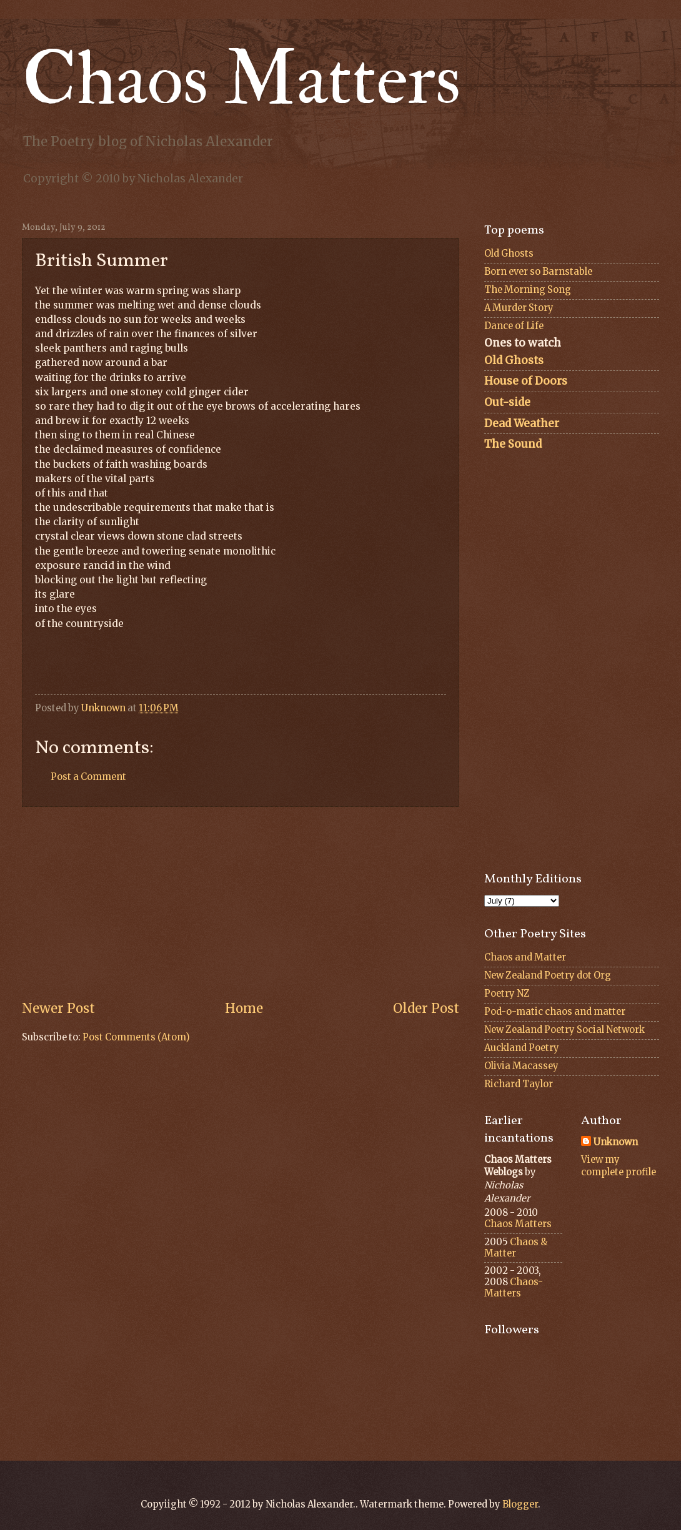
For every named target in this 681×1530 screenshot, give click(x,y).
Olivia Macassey (521, 1066)
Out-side (507, 402)
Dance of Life (514, 326)
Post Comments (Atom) (136, 1037)
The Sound (513, 444)
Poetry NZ (507, 993)
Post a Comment (88, 776)
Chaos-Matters (513, 1287)
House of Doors (525, 381)
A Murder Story (519, 307)
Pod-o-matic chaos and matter (554, 1011)
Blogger (520, 1504)
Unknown (616, 1142)
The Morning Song (527, 289)
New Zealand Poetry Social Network (564, 1029)
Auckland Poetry (521, 1048)
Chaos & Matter (515, 1247)
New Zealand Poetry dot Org (547, 975)
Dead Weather (521, 423)
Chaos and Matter (525, 957)
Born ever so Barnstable (538, 271)
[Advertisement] (240, 904)
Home (244, 1008)
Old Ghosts (509, 253)
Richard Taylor (518, 1084)
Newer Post (58, 1008)
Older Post (426, 1008)
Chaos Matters (241, 79)
